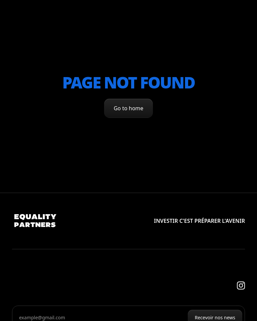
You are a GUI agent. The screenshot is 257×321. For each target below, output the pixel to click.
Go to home (129, 108)
